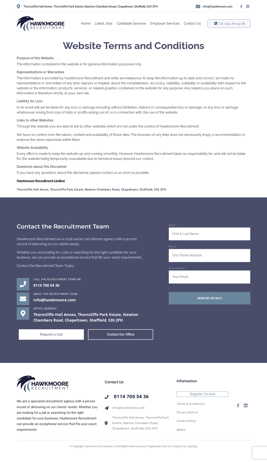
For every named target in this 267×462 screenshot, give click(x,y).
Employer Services (165, 23)
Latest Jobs (103, 23)
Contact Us (192, 23)
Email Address (177, 268)
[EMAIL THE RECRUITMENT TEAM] (23, 299)
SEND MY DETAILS (209, 298)
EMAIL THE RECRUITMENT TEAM (55, 294)
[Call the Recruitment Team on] (23, 284)
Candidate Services (131, 23)
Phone (173, 246)
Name (173, 225)
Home (86, 23)
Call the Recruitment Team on (57, 279)
